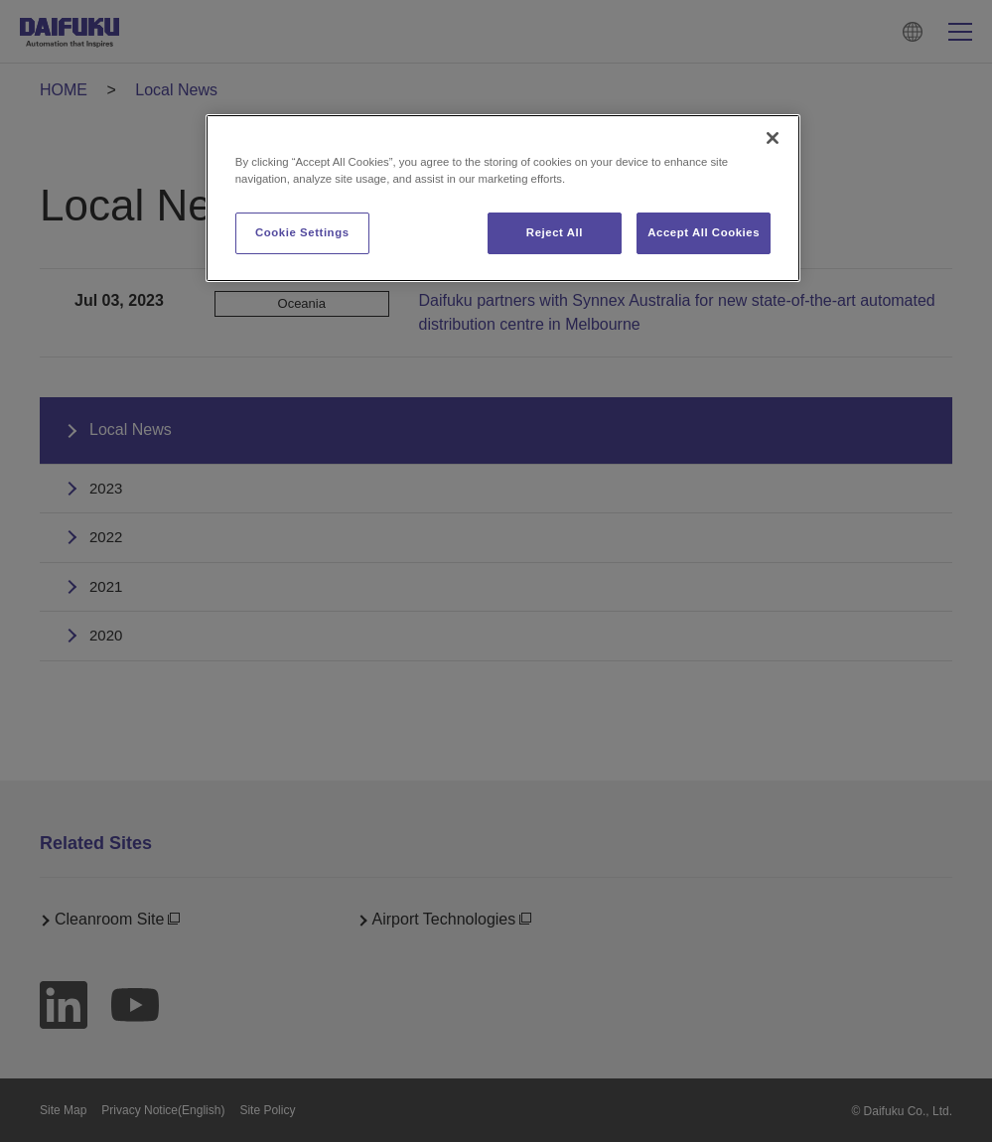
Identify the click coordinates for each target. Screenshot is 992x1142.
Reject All (554, 232)
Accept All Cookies (703, 232)
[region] (503, 198)
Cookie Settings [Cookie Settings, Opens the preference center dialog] (302, 232)
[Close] (772, 138)
